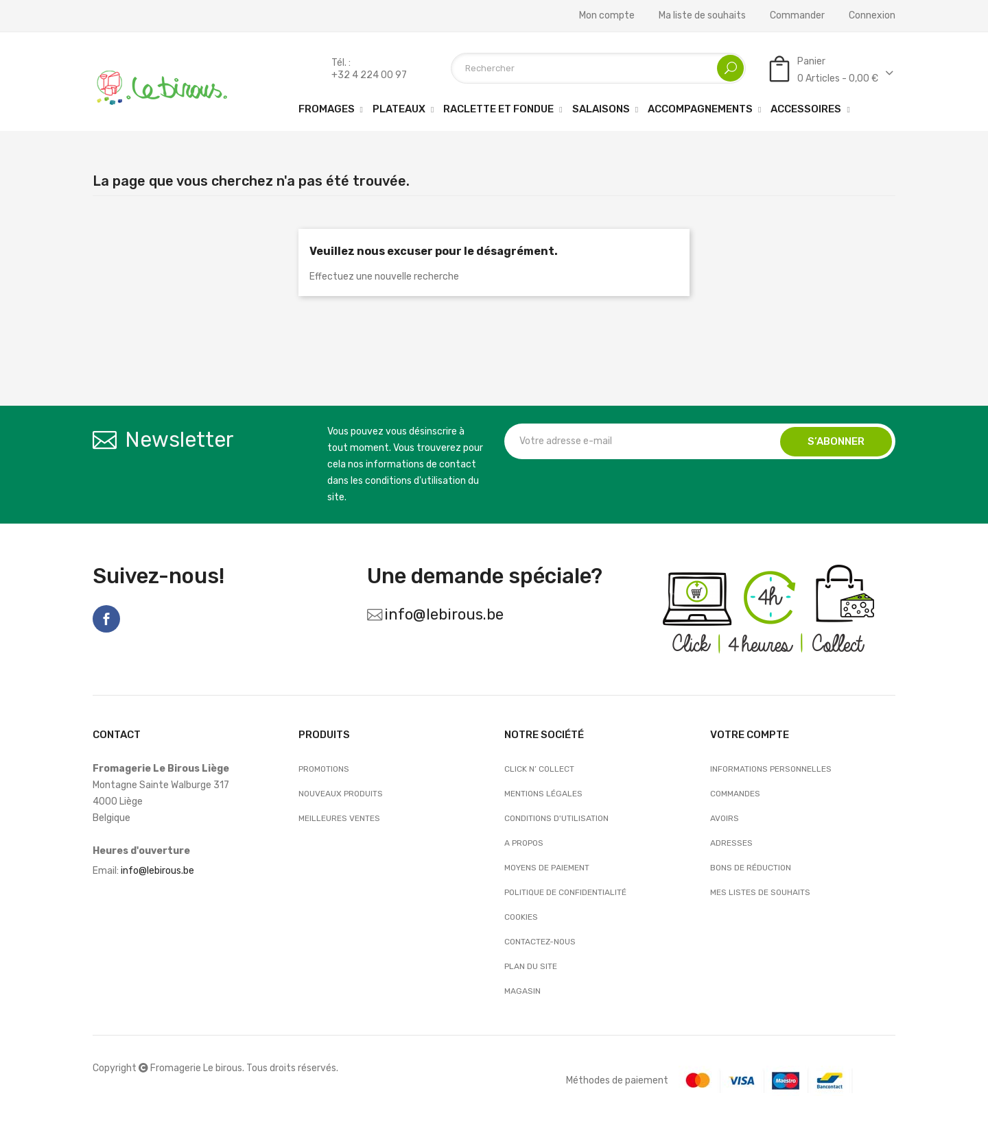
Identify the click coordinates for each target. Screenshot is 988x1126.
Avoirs (724, 818)
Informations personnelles (771, 769)
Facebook (106, 619)
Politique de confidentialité (565, 892)
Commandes (735, 793)
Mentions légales (543, 793)
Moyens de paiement (546, 867)
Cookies (521, 917)
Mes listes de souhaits (760, 892)
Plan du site (530, 966)
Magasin (522, 991)
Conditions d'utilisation (556, 818)
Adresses (731, 843)
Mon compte (607, 15)
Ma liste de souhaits (702, 15)
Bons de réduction (750, 867)
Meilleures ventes (339, 818)
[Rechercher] (598, 68)
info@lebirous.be (444, 614)
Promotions (323, 769)
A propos (523, 843)
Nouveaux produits (340, 793)
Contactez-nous (540, 941)
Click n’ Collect (539, 769)
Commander (797, 15)
